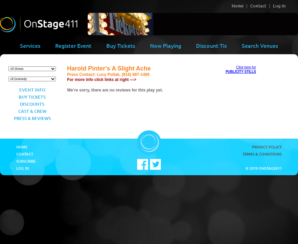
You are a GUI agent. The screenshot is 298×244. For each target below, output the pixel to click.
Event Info (32, 90)
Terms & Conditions (262, 154)
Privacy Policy (267, 147)
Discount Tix (211, 45)
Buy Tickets (120, 45)
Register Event (73, 45)
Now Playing (165, 45)
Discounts (32, 104)
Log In (279, 6)
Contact (258, 6)
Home (237, 6)
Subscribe (26, 161)
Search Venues (260, 45)
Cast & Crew (32, 111)
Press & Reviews (32, 118)
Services (30, 45)
